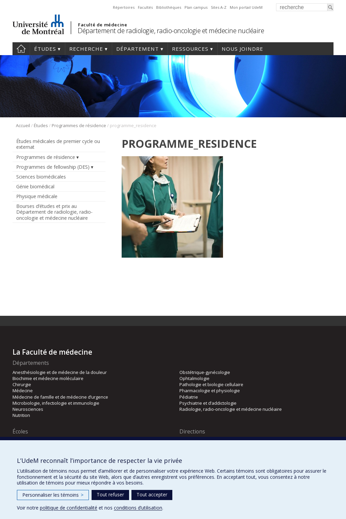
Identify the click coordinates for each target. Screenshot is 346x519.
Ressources (190, 48)
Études (45, 48)
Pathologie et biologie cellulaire (211, 384)
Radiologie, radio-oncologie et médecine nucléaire (230, 409)
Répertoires (123, 7)
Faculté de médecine (102, 25)
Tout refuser (110, 494)
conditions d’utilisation (138, 507)
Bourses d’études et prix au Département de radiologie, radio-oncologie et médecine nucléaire (54, 212)
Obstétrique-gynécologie (204, 372)
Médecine (23, 390)
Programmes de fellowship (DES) (53, 167)
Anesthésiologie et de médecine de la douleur (60, 372)
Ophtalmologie (194, 378)
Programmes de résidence (79, 125)
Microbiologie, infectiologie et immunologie (56, 403)
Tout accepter (152, 494)
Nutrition (21, 415)
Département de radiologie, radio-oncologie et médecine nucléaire (171, 30)
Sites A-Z (218, 7)
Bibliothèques (168, 7)
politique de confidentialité (68, 507)
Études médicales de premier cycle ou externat (58, 144)
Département (137, 48)
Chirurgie (22, 384)
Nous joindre (242, 48)
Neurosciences (28, 409)
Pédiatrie (188, 397)
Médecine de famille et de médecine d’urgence (60, 397)
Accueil (21, 48)
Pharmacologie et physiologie (209, 390)
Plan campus (195, 7)
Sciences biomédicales (41, 176)
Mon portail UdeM (246, 7)
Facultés (145, 7)
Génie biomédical (35, 186)
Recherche (86, 48)
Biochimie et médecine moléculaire (48, 378)
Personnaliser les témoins (52, 495)
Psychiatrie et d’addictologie (208, 403)
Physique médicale (36, 196)
